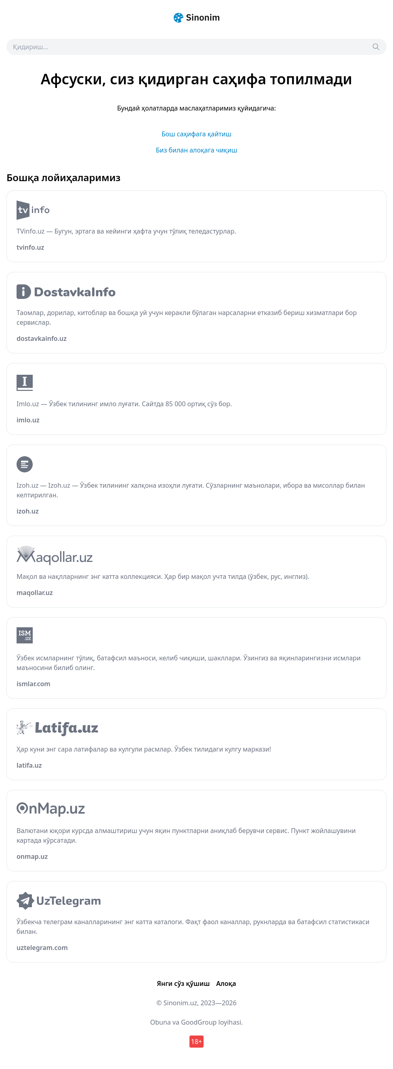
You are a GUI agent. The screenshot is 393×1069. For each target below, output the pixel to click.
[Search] (376, 47)
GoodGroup (198, 1022)
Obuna (160, 1022)
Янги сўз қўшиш (183, 983)
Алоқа (226, 983)
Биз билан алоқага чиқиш (196, 150)
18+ (196, 1041)
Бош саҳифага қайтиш (196, 133)
